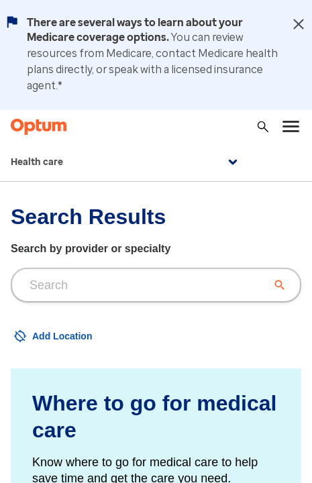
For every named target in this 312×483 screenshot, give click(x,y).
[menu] (291, 126)
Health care (126, 162)
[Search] (263, 127)
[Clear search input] (280, 285)
